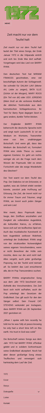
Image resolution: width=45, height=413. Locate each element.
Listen (6, 397)
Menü (7, 23)
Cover (5, 380)
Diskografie (8, 391)
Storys (6, 386)
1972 (5, 374)
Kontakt (6, 403)
